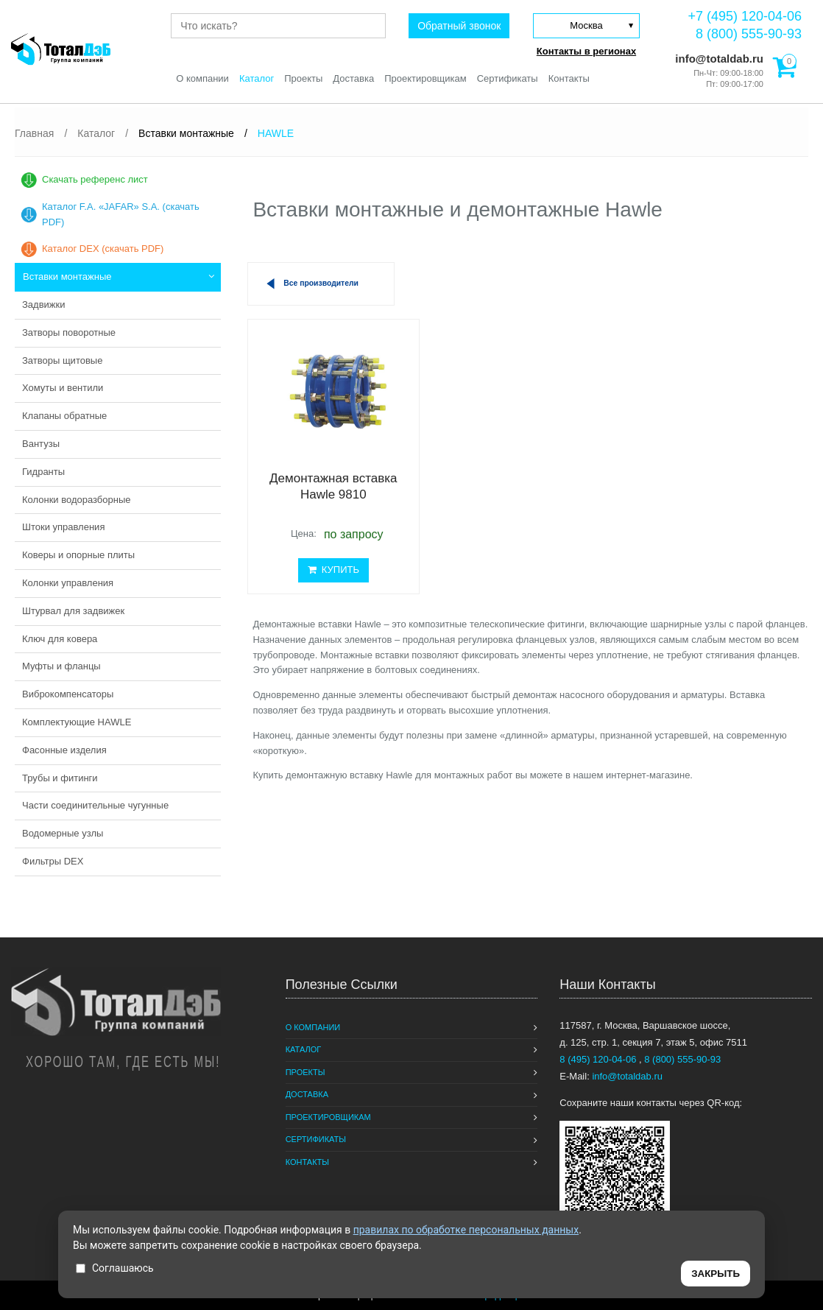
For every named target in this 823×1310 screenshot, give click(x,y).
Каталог (256, 78)
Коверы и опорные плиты (78, 554)
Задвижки (43, 304)
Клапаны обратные (64, 415)
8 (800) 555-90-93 (749, 34)
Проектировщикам (425, 78)
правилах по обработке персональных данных (466, 1230)
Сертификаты (507, 78)
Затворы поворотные (69, 332)
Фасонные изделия (64, 750)
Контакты (569, 78)
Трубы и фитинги (60, 777)
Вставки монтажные (67, 276)
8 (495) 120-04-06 (599, 1059)
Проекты (303, 78)
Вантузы (41, 443)
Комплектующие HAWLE (76, 722)
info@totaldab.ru (717, 58)
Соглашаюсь (115, 1268)
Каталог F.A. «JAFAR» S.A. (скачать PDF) (120, 214)
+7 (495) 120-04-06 (745, 16)
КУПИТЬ (333, 569)
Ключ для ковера (59, 638)
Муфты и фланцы (61, 666)
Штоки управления (63, 526)
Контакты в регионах (586, 51)
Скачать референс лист (95, 179)
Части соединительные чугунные (95, 805)
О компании (202, 78)
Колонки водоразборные (76, 499)
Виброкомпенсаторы (67, 694)
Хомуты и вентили (62, 387)
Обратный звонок (459, 26)
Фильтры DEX (52, 861)
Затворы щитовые (62, 360)
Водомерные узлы (62, 833)
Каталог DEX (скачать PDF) (102, 248)
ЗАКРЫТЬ (715, 1273)
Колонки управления (67, 582)
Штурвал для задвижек (73, 610)
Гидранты (43, 471)
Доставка (353, 78)
